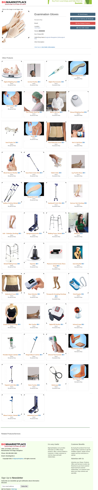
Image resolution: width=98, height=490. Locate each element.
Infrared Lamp (77, 324)
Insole (33, 136)
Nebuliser (77, 233)
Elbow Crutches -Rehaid (10, 415)
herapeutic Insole (33, 197)
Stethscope (55, 385)
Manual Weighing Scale (77, 112)
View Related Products (83, 23)
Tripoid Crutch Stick (11, 385)
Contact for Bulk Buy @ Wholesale (82, 19)
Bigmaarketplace (18, 458)
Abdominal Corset (10, 294)
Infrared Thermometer (55, 355)
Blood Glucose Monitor (11, 173)
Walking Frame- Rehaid (55, 233)
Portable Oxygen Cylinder (10, 355)
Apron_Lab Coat (55, 112)
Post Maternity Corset (55, 142)
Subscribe (24, 486)
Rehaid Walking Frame (10, 264)
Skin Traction (33, 324)
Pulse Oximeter (33, 294)
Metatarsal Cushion (77, 348)
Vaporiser (33, 264)
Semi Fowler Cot (11, 142)
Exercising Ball (77, 264)
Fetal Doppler (77, 294)
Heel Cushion (11, 106)
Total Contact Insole (77, 75)
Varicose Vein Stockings (77, 203)
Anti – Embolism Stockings (11, 233)
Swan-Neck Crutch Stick (33, 173)
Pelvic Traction (32, 385)
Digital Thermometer (55, 82)
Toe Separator (77, 379)
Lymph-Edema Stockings (10, 324)
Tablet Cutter (55, 173)
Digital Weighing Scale (10, 82)
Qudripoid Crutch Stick (55, 203)
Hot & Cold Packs (77, 142)
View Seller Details (83, 28)
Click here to (44, 47)
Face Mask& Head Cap (33, 112)
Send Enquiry (83, 14)
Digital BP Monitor (55, 324)
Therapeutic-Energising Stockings (56, 294)
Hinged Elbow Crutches (33, 355)
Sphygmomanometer (32, 233)
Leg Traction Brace (77, 173)
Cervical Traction (33, 82)
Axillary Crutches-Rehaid (10, 203)
